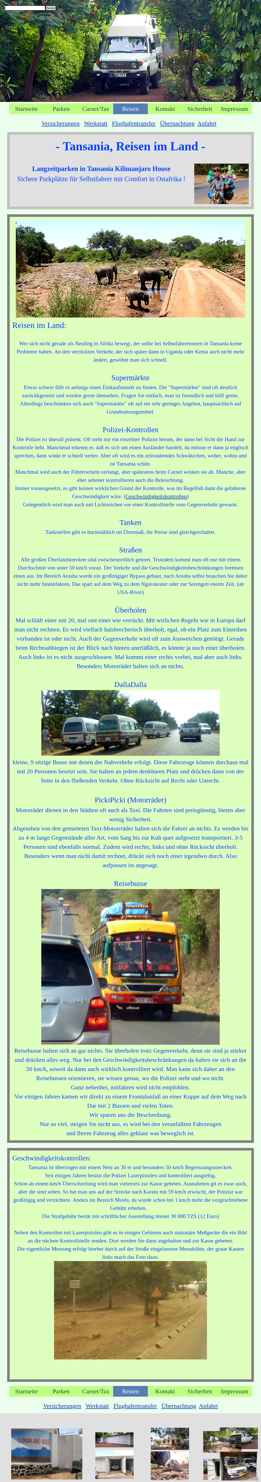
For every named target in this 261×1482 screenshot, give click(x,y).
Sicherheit (199, 108)
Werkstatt (95, 123)
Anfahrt (206, 123)
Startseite (26, 108)
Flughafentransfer (133, 123)
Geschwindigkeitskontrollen (156, 496)
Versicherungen (61, 123)
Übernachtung (177, 123)
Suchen (51, 8)
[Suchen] (25, 8)
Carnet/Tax (95, 108)
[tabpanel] (130, 123)
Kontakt (165, 108)
